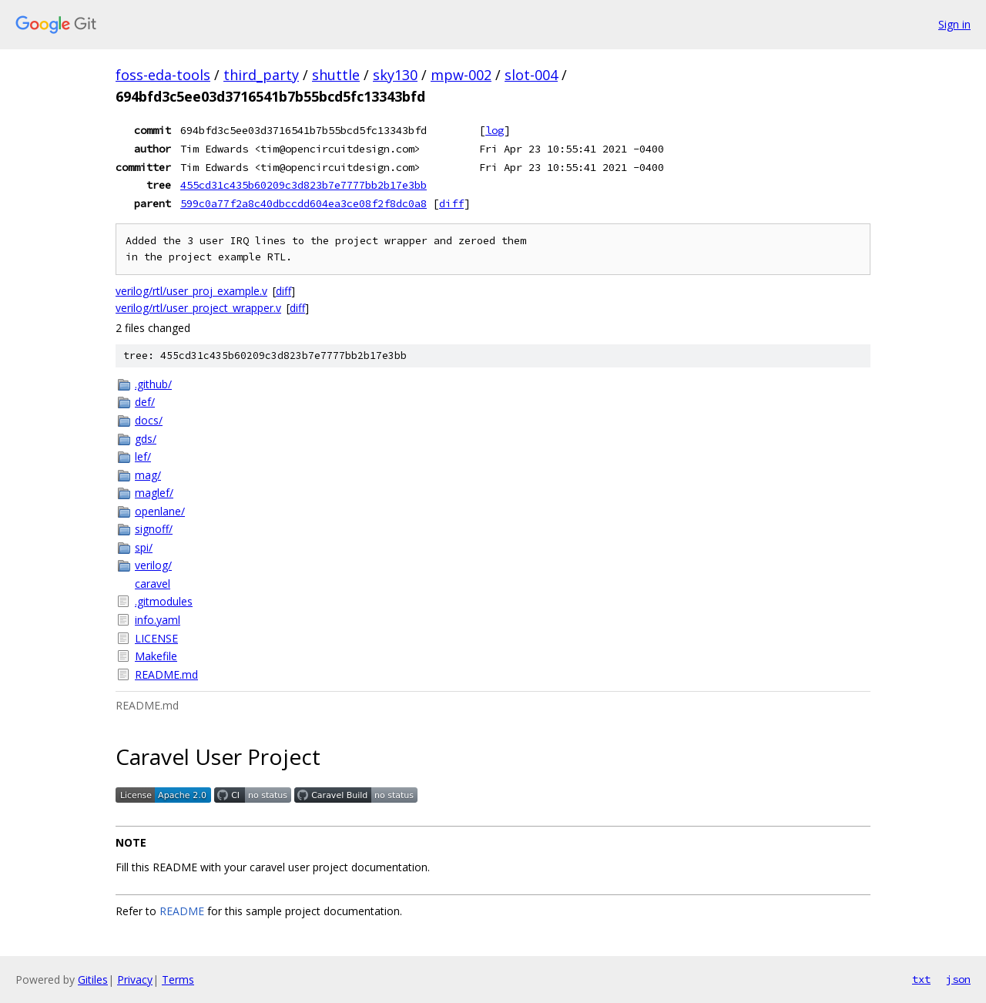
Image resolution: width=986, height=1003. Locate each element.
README (181, 911)
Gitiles (93, 979)
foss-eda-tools (163, 74)
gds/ (145, 438)
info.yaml (157, 619)
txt (921, 979)
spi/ (144, 547)
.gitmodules (164, 601)
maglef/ (154, 492)
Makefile (156, 656)
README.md (166, 674)
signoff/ (154, 529)
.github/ (153, 384)
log (494, 130)
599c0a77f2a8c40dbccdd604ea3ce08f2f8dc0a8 (303, 203)
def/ (145, 401)
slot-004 (531, 74)
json (958, 979)
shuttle (336, 74)
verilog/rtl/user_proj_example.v (191, 290)
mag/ (148, 475)
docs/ (149, 420)
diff (451, 203)
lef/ (143, 456)
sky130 (395, 74)
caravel (152, 583)
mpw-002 (461, 74)
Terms (178, 979)
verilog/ (153, 565)
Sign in (954, 24)
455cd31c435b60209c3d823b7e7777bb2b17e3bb (303, 185)
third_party (261, 74)
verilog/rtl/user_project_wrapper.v (198, 307)
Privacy (135, 979)
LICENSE (156, 638)
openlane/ (160, 511)
